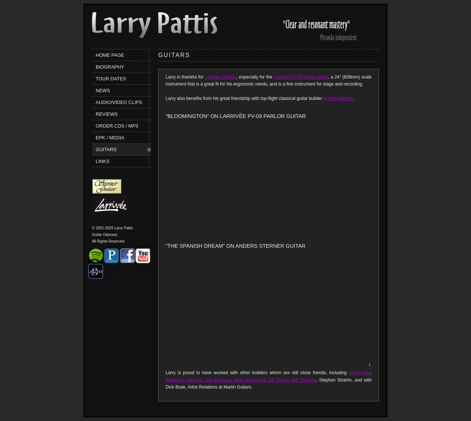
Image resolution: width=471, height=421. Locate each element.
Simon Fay (360, 372)
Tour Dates (111, 78)
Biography (110, 67)
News (103, 90)
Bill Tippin (278, 380)
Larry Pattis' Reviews (320, 27)
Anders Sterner (338, 98)
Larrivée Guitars (221, 77)
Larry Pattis (154, 25)
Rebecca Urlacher (183, 380)
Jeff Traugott (303, 380)
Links (103, 161)
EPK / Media (110, 137)
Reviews (107, 114)
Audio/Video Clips (119, 102)
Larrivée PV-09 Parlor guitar (301, 77)
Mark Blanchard (250, 380)
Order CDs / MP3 (117, 126)
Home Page (110, 55)
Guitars (106, 149)
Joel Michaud (217, 380)
